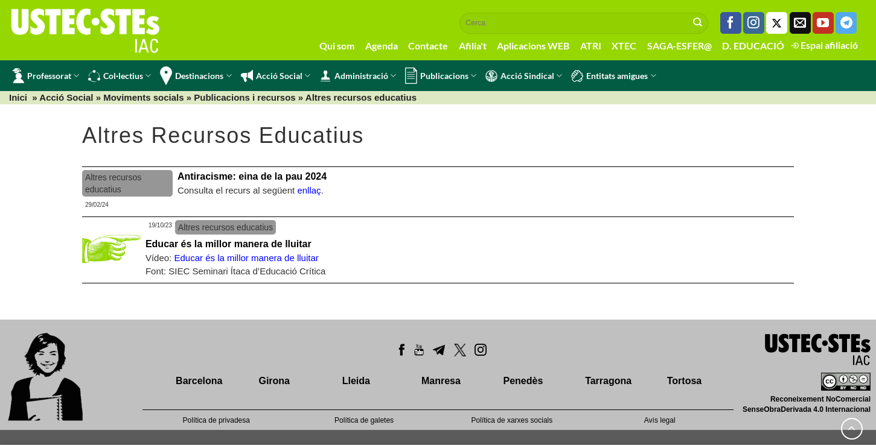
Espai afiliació (824, 45)
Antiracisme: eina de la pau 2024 (252, 176)
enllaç (309, 190)
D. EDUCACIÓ (753, 45)
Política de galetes (364, 420)
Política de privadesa (216, 420)
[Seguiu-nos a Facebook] (730, 23)
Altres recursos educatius (361, 97)
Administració (357, 76)
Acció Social (275, 76)
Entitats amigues (613, 76)
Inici (18, 97)
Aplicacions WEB (533, 45)
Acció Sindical (523, 76)
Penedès (523, 381)
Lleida (356, 381)
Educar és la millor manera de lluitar (228, 244)
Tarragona (608, 381)
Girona (274, 381)
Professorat (45, 75)
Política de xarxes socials (512, 420)
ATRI (590, 45)
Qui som (336, 45)
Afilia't (473, 45)
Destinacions (195, 75)
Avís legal (660, 420)
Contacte (428, 45)
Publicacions (440, 76)
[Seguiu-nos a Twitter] (776, 23)
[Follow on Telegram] (846, 23)
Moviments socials (143, 97)
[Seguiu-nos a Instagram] (753, 23)
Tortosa (684, 381)
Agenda (381, 45)
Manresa (441, 381)
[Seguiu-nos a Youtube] (823, 23)
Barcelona (199, 381)
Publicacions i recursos (244, 97)
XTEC (624, 45)
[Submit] (698, 23)
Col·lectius (119, 76)
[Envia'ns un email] (800, 23)
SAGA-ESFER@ (679, 45)
